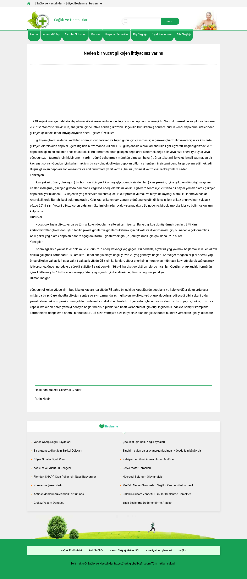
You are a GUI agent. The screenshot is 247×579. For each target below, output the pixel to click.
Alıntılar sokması (75, 34)
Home (34, 34)
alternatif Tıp (51, 34)
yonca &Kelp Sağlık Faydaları (52, 442)
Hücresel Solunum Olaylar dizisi (143, 476)
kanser (95, 34)
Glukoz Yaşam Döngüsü (49, 502)
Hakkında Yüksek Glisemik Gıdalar (58, 390)
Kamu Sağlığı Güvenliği (124, 550)
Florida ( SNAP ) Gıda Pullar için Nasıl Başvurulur (65, 476)
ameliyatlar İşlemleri (159, 550)
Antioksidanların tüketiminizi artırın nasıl (59, 494)
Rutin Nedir (42, 399)
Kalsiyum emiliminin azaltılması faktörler (149, 459)
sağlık (182, 550)
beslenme (95, 3)
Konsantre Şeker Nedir (48, 485)
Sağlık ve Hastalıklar (49, 3)
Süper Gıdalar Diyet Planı (49, 459)
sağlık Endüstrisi (71, 550)
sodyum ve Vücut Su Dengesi (52, 468)
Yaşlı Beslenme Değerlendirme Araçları (148, 502)
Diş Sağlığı (140, 34)
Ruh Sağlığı (96, 550)
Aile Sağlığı (184, 34)
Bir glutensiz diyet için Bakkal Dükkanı (58, 450)
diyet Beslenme (77, 3)
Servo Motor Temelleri (137, 468)
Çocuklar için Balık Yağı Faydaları (144, 442)
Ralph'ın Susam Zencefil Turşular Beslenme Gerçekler (157, 494)
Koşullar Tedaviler (116, 34)
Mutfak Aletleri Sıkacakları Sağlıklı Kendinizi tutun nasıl (158, 485)
